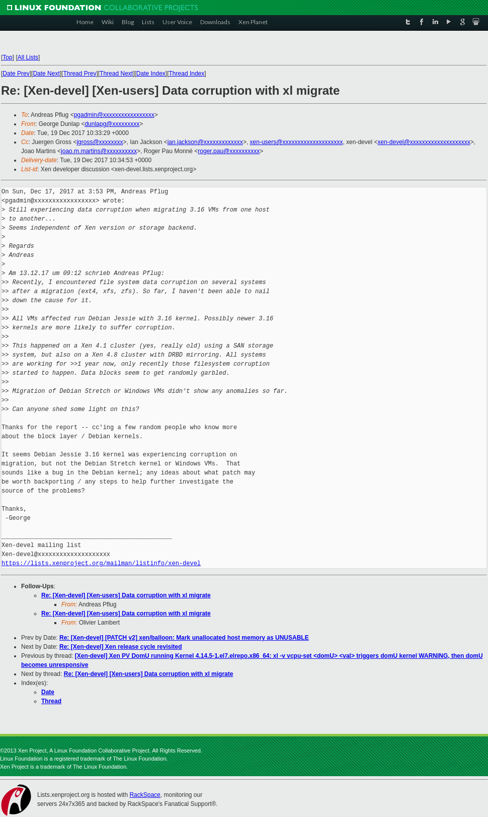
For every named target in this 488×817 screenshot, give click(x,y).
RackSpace (144, 794)
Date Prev (16, 73)
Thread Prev (79, 73)
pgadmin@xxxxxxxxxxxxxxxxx (114, 114)
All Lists (28, 57)
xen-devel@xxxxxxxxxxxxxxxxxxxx (423, 142)
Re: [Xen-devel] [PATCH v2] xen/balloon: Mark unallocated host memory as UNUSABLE (184, 637)
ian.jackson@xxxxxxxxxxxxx (205, 142)
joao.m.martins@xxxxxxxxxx (99, 151)
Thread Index (187, 73)
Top (7, 57)
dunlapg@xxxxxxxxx (112, 123)
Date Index (151, 73)
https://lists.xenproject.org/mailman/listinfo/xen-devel (101, 563)
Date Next (46, 73)
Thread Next (116, 73)
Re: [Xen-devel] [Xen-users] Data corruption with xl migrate (126, 595)
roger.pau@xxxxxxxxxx (229, 151)
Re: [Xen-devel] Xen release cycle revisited (120, 646)
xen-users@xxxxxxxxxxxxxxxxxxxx (296, 142)
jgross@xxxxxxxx (99, 142)
